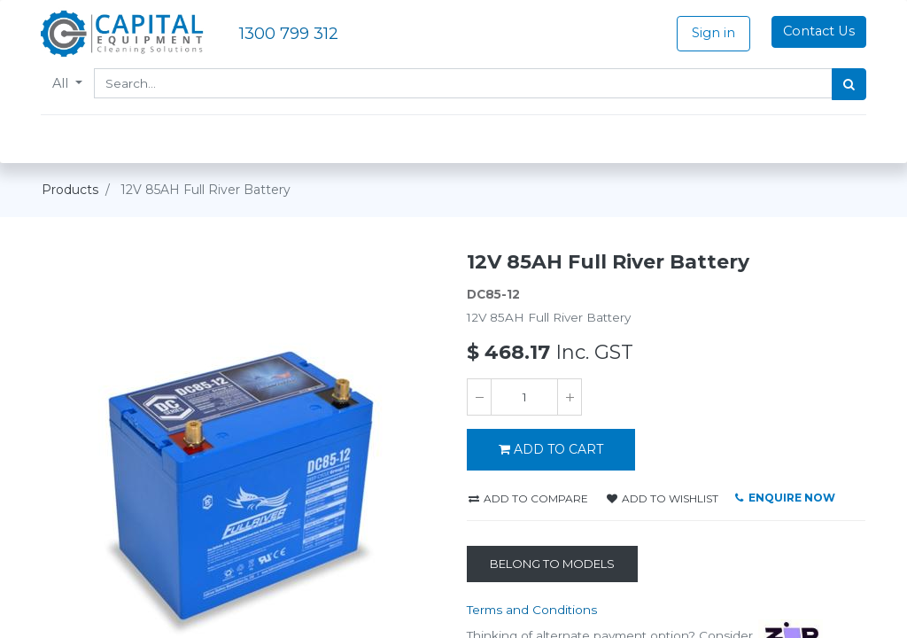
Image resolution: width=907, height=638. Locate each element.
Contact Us (818, 31)
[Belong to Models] (552, 564)
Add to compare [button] (528, 498)
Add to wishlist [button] (662, 498)
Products (70, 190)
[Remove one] (479, 397)
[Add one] (569, 397)
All (63, 83)
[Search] (848, 84)
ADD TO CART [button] (551, 449)
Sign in (712, 33)
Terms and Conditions (532, 610)
